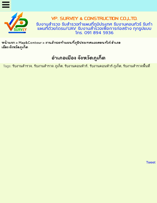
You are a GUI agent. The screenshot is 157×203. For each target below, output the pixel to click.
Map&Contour (30, 42)
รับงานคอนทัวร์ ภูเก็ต (105, 66)
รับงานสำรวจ (22, 66)
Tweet (150, 162)
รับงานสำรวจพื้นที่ (136, 66)
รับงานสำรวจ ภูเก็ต (48, 66)
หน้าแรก (8, 42)
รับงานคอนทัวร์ (75, 66)
